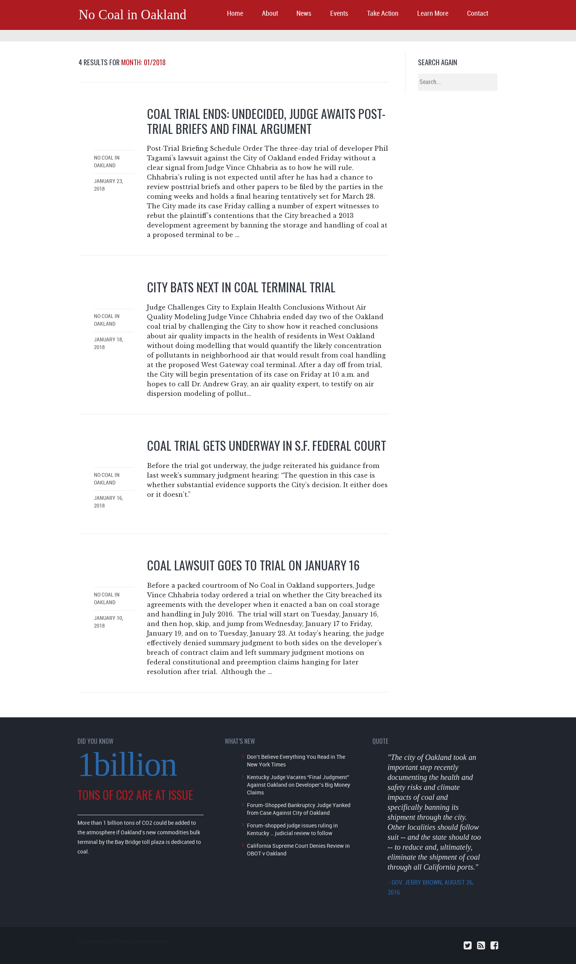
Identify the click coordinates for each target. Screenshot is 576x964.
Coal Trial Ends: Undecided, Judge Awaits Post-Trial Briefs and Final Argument (266, 120)
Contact (477, 13)
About (270, 13)
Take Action (382, 13)
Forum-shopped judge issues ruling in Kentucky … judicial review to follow (292, 829)
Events (339, 13)
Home (235, 13)
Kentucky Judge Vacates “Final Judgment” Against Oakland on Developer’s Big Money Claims (298, 784)
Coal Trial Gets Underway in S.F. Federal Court (266, 445)
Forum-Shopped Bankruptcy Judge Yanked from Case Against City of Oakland (299, 808)
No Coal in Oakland (132, 15)
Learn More (432, 13)
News (303, 13)
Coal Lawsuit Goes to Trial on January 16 (253, 565)
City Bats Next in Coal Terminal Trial (241, 287)
